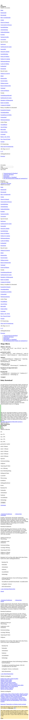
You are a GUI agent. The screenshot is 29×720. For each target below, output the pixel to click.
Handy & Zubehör (5, 102)
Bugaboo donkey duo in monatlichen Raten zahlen (12, 685)
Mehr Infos (10, 708)
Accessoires (3, 39)
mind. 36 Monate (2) (11, 355)
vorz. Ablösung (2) (12, 360)
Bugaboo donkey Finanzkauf (7, 687)
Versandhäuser (4, 124)
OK (14, 708)
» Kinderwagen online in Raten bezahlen (10, 693)
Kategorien (3, 183)
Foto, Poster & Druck (5, 139)
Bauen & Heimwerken (6, 85)
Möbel (2, 76)
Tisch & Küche (4, 80)
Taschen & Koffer (5, 37)
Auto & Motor (4, 127)
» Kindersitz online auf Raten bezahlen (13, 696)
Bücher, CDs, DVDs (5, 136)
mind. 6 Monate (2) (6, 353)
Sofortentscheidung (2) (7, 358)
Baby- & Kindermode (5, 17)
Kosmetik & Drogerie (5, 110)
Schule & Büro (4, 132)
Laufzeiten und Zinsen (8, 174)
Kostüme (3, 34)
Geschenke (3, 134)
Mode (2, 10)
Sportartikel (3, 49)
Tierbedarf (3, 88)
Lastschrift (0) (5, 365)
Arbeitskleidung (4, 29)
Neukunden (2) (5, 373)
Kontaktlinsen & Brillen (6, 115)
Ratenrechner (6, 175)
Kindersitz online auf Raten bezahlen (9, 683)
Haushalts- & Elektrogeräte (7, 100)
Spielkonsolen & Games (6, 46)
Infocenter (8, 183)
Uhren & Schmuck (5, 22)
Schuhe (2, 20)
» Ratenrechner (18, 514)
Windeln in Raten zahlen (6, 681)
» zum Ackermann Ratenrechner (8, 589)
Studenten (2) (22, 373)
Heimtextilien (4, 78)
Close (2, 718)
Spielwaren (3, 44)
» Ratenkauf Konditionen (6, 514)
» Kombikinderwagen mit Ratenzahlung (13, 698)
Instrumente (3, 68)
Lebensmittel (4, 117)
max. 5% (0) (9, 348)
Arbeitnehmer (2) (14, 373)
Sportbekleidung (4, 27)
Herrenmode (3, 15)
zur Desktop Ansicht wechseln (19, 704)
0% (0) (3, 348)
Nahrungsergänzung (5, 61)
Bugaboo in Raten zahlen (6, 680)
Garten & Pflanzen (5, 90)
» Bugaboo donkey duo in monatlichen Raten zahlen (12, 697)
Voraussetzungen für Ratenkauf (10, 173)
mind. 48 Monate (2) (22, 355)
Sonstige (2, 141)
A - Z (2, 151)
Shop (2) (3, 369)
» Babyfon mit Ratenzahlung (12, 700)
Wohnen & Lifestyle (5, 73)
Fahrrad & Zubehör (5, 51)
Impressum (3, 704)
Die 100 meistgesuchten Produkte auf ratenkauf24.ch (15, 178)
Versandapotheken (5, 112)
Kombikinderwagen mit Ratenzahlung (9, 686)
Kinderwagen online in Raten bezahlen (9, 678)
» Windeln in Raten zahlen (10, 695)
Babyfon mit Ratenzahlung (7, 689)
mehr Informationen (6, 586)
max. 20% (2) (6, 349)
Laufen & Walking (5, 63)
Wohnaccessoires (4, 83)
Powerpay (3, 156)
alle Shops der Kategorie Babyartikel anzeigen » (12, 421)
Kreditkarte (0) (22, 365)
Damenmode (3, 12)
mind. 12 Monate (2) (16, 353)
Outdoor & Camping (5, 59)
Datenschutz (9, 704)
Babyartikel (3, 129)
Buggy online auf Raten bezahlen (8, 682)
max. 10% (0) (17, 348)
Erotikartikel (3, 66)
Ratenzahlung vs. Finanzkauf (10, 177)
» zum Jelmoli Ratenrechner (7, 673)
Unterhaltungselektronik (6, 95)
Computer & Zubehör (5, 105)
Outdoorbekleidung (5, 32)
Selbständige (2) (13, 374)
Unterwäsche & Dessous (6, 24)
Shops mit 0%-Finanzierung (7, 146)
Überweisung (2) (13, 365)
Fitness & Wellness (5, 56)
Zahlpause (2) (17, 358)
